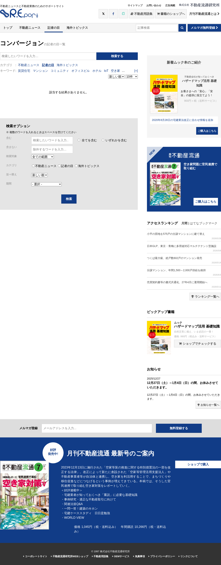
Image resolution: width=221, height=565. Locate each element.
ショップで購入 (198, 464)
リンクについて (188, 556)
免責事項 (139, 556)
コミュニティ (60, 70)
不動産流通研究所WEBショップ (69, 556)
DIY (130, 70)
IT (124, 70)
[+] (136, 70)
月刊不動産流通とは (204, 13)
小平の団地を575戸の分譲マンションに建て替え (184, 236)
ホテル (97, 70)
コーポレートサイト (35, 556)
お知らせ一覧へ (208, 404)
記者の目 (54, 27)
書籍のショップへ (171, 13)
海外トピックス (77, 27)
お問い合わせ (153, 5)
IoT (106, 70)
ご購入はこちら (207, 130)
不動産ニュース (29, 27)
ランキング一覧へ (205, 296)
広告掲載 (170, 5)
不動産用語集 (141, 13)
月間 (184, 223)
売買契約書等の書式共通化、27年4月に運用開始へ (184, 284)
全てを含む (87, 140)
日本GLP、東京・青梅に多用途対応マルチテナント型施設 (184, 248)
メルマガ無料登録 (204, 27)
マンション (40, 70)
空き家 (115, 70)
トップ (7, 27)
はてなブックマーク (203, 223)
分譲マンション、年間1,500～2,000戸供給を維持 (184, 272)
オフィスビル (80, 70)
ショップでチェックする (197, 343)
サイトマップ (135, 5)
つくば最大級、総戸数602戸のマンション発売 (184, 260)
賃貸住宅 (24, 70)
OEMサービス (120, 556)
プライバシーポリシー (161, 556)
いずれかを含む (114, 140)
